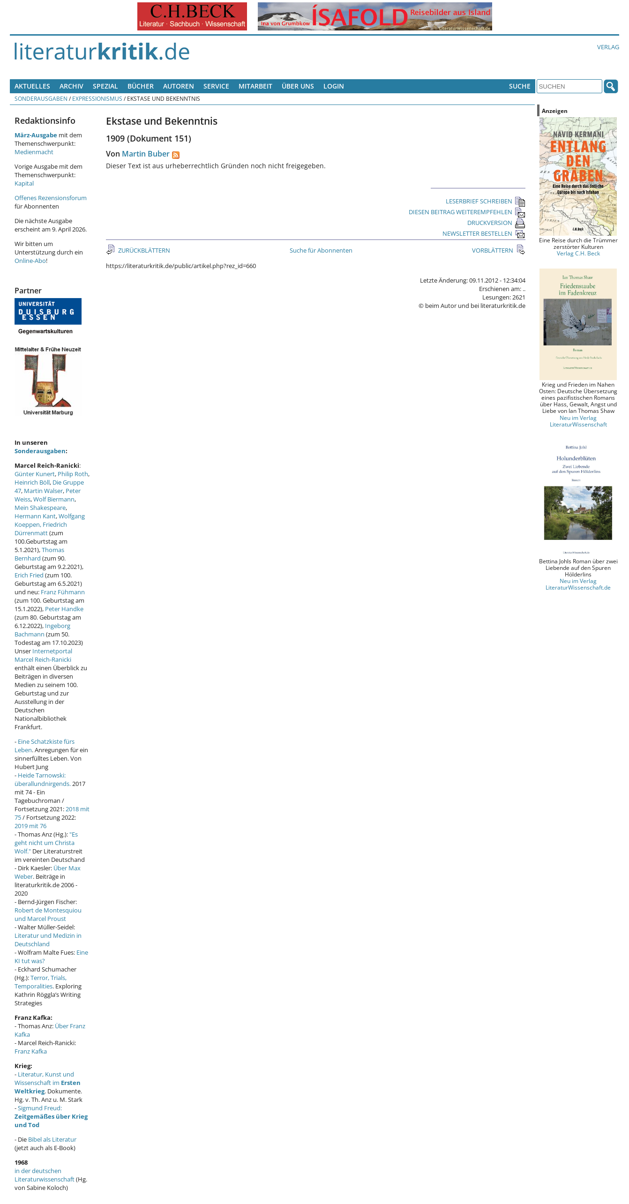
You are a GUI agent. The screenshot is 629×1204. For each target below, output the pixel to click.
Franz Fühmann (63, 592)
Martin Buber (146, 154)
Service (216, 86)
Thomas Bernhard (39, 554)
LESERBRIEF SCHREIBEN (485, 201)
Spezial (105, 86)
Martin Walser (43, 490)
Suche (520, 86)
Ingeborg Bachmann (42, 629)
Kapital (24, 183)
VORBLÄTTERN (493, 250)
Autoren (178, 86)
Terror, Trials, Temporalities (41, 981)
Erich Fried (29, 575)
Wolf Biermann (54, 499)
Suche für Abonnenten (321, 250)
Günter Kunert (35, 474)
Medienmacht (34, 152)
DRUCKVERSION (496, 222)
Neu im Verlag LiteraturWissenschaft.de (578, 584)
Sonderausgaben (41, 98)
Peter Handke (64, 609)
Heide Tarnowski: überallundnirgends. (43, 779)
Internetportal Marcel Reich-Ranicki (43, 655)
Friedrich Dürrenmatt (41, 528)
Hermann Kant (35, 516)
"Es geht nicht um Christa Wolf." (46, 842)
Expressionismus (97, 98)
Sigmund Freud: (51, 1116)
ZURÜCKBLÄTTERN (143, 250)
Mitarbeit (255, 86)
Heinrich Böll (32, 482)
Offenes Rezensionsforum (51, 198)
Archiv (71, 86)
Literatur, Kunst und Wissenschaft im (48, 1082)
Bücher (140, 86)
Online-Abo (30, 260)
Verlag (608, 47)
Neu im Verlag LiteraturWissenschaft (578, 421)
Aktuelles (32, 86)
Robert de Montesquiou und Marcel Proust (48, 914)
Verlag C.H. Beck (578, 253)
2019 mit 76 (30, 826)
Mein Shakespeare (40, 507)
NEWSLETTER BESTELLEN (483, 233)
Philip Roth (73, 474)
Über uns (298, 86)
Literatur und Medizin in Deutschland (48, 939)
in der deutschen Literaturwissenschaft (45, 1175)
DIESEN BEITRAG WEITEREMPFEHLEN (467, 212)
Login (333, 86)
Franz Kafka (31, 1051)
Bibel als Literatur (52, 1139)
